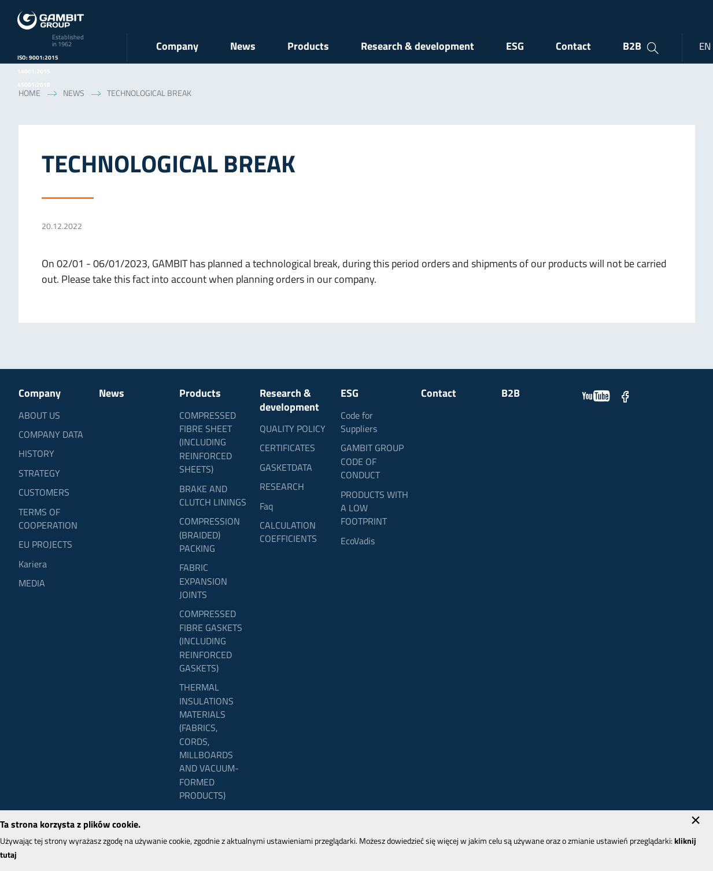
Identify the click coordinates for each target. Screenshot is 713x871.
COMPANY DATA (51, 435)
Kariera (33, 565)
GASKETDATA (286, 468)
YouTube (596, 396)
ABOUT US (39, 416)
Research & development (417, 47)
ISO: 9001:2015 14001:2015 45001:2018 (37, 71)
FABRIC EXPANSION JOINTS (203, 582)
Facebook (625, 396)
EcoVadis (358, 542)
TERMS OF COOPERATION (48, 519)
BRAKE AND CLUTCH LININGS (212, 496)
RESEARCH (282, 487)
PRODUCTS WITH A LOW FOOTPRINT (374, 509)
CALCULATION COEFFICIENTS (288, 533)
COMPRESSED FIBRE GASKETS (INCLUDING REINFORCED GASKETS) (210, 641)
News (243, 47)
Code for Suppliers (359, 423)
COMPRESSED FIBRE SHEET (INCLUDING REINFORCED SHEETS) (207, 443)
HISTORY (36, 454)
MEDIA (32, 584)
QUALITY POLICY (293, 429)
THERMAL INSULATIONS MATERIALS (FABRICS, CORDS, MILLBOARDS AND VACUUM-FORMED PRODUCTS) (209, 742)
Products (308, 47)
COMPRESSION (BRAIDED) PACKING (209, 536)
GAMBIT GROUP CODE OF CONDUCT (372, 462)
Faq (266, 507)
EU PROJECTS (45, 545)
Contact (573, 47)
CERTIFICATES (287, 448)
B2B (632, 47)
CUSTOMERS (44, 493)
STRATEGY (39, 474)
